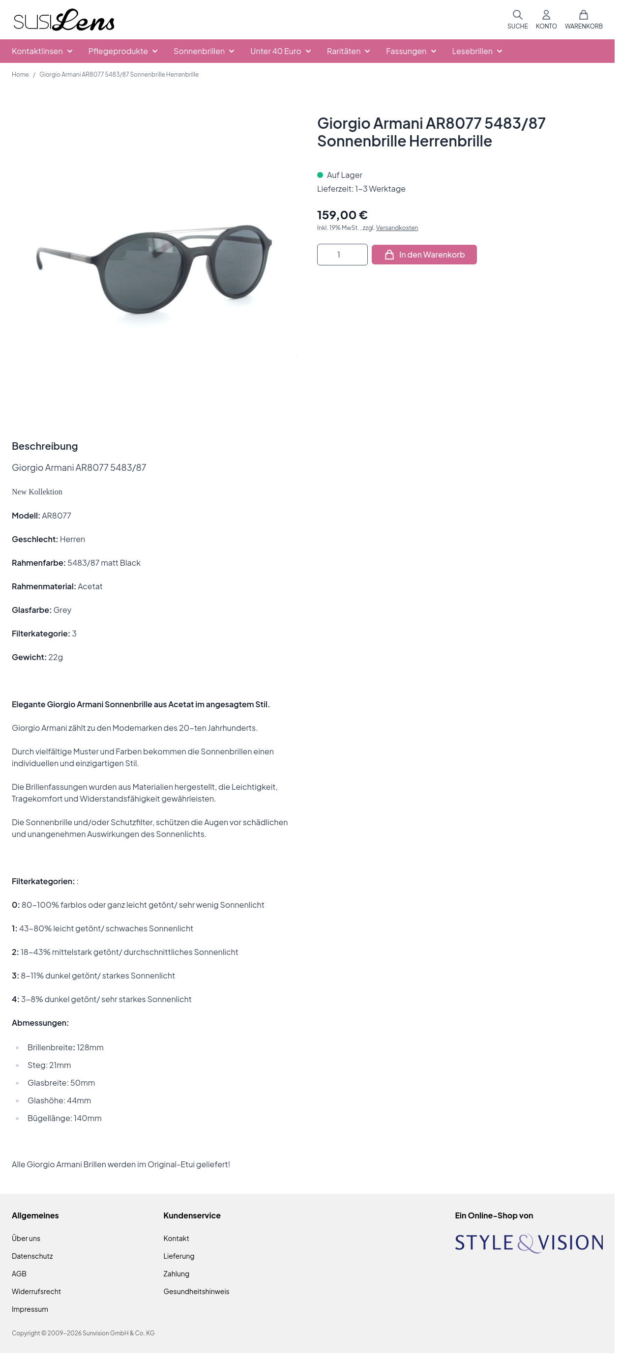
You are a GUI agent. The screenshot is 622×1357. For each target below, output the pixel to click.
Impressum (30, 1308)
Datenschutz (32, 1255)
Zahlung (177, 1273)
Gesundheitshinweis (197, 1291)
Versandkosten (397, 227)
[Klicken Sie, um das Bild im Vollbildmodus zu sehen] (154, 257)
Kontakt (176, 1238)
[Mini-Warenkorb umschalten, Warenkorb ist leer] (584, 19)
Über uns (26, 1238)
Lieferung (179, 1255)
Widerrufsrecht (36, 1291)
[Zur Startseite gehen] (64, 19)
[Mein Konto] (546, 19)
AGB (19, 1273)
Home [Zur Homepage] (20, 74)
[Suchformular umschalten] (517, 19)
